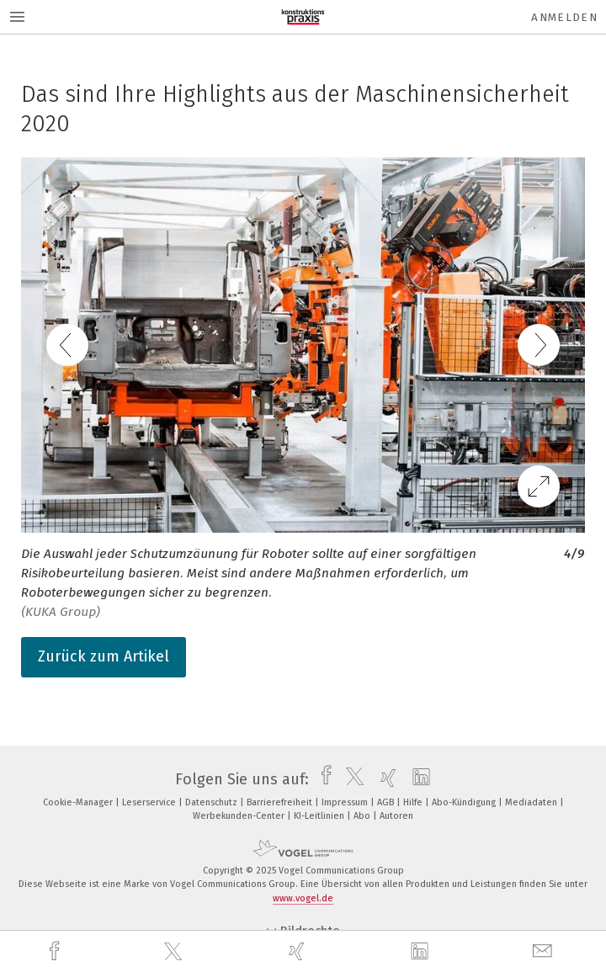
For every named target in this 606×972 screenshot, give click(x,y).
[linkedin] (421, 952)
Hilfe (414, 802)
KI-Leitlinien (320, 815)
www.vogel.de (303, 898)
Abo (363, 815)
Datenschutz (212, 802)
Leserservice (150, 802)
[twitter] (175, 952)
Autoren (396, 815)
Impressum (346, 802)
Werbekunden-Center (240, 815)
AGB (386, 802)
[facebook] (56, 951)
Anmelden (564, 17)
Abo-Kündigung (465, 802)
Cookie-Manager (79, 802)
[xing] (299, 951)
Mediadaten (532, 802)
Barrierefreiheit (281, 802)
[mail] (544, 951)
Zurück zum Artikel (103, 656)
